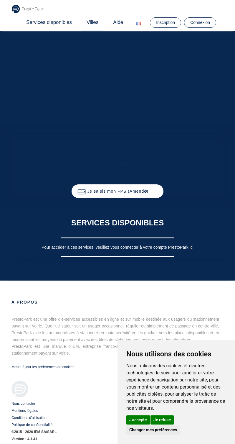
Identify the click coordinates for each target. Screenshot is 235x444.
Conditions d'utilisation (29, 418)
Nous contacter (23, 404)
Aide (118, 22)
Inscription (165, 22)
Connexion (200, 22)
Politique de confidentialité (31, 425)
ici (191, 247)
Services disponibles (49, 22)
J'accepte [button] (138, 419)
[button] (117, 191)
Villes (92, 22)
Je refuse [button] (162, 419)
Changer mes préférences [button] (153, 429)
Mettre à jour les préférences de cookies (42, 367)
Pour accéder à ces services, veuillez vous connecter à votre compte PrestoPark (116, 247)
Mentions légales (24, 411)
